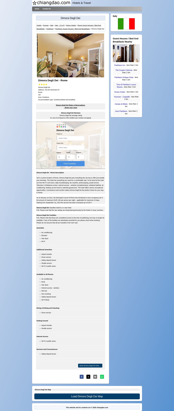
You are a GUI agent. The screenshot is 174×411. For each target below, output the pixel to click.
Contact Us (47, 9)
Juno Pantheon (121, 111)
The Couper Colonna (124, 70)
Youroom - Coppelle (122, 97)
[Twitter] (88, 377)
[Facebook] (82, 377)
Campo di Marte (121, 104)
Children (78, 152)
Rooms (59, 152)
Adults (68, 152)
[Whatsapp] (102, 377)
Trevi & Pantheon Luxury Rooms (126, 86)
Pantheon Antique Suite (124, 77)
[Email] (95, 377)
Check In (59, 134)
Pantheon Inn (120, 65)
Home (37, 9)
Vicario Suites (120, 92)
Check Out (60, 143)
